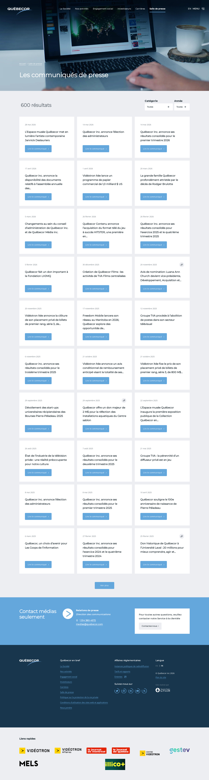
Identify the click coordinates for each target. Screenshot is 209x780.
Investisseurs (66, 681)
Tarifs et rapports (122, 671)
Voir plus (104, 585)
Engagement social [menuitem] (103, 8)
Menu (198, 9)
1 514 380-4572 (88, 620)
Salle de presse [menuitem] (157, 8)
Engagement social (68, 676)
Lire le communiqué (37, 148)
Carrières (64, 687)
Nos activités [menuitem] (81, 8)
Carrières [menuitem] (140, 8)
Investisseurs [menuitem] (124, 8)
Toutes (150, 107)
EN (189, 8)
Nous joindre (66, 707)
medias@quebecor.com (89, 624)
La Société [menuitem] (65, 8)
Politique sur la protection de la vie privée (79, 697)
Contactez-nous (149, 626)
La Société (64, 666)
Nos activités (66, 671)
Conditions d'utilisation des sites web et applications (84, 702)
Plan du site (161, 677)
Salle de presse (67, 692)
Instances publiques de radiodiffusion (131, 666)
